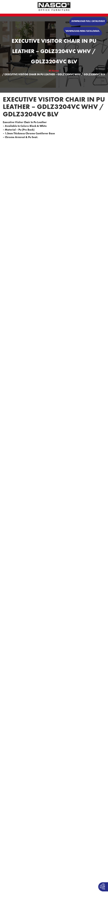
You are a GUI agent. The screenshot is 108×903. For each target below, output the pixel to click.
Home (54, 70)
